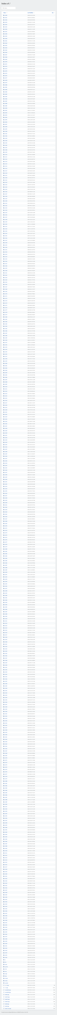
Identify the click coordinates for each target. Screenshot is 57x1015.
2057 (5, 31)
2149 (5, 245)
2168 (5, 289)
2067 (5, 54)
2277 (5, 542)
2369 (5, 755)
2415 (5, 862)
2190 (5, 340)
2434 (5, 906)
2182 (5, 321)
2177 (5, 310)
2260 (5, 502)
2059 (5, 36)
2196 (5, 354)
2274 (5, 535)
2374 (5, 767)
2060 (5, 38)
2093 (5, 115)
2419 (5, 871)
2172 (5, 298)
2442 (5, 925)
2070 (5, 61)
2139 (5, 221)
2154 (5, 256)
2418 (5, 869)
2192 (5, 344)
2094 (5, 117)
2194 (5, 349)
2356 (5, 725)
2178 (5, 312)
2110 (5, 154)
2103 (5, 138)
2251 (5, 481)
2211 (5, 388)
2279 (5, 546)
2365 (5, 746)
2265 (5, 514)
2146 (5, 238)
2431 (5, 899)
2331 (5, 667)
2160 (5, 270)
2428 (5, 892)
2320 (5, 641)
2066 (5, 52)
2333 (5, 672)
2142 (5, 228)
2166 (5, 284)
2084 (5, 94)
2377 (5, 774)
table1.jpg (6, 994)
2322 (5, 646)
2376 (5, 771)
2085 (5, 96)
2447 (5, 936)
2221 (5, 412)
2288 (5, 567)
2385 (5, 792)
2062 (5, 43)
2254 (5, 488)
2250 (5, 479)
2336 (5, 679)
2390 (5, 804)
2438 (5, 915)
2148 (5, 242)
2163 (5, 277)
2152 (5, 252)
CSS (5, 969)
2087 (5, 101)
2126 (5, 191)
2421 (5, 876)
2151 (5, 249)
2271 (5, 528)
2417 (5, 867)
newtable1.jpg (7, 990)
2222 (5, 414)
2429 (5, 894)
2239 (5, 453)
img (5, 971)
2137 (5, 217)
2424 (5, 883)
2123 (5, 184)
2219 (5, 407)
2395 (5, 815)
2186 (5, 330)
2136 (5, 214)
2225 (5, 421)
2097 (5, 124)
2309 (5, 616)
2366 (5, 748)
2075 (5, 73)
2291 (5, 574)
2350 (5, 711)
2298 (5, 590)
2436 (5, 911)
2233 (5, 440)
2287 (5, 565)
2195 (5, 351)
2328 (5, 660)
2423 (5, 880)
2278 (5, 544)
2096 (5, 122)
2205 (5, 375)
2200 (5, 363)
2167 (5, 286)
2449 (5, 941)
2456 (5, 957)
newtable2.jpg (7, 992)
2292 (5, 576)
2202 (5, 368)
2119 (5, 175)
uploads (5, 983)
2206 (5, 377)
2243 (5, 463)
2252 (5, 484)
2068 (5, 57)
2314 (5, 627)
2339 (5, 685)
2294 (5, 581)
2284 (5, 558)
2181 (5, 319)
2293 (5, 579)
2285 (5, 560)
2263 (5, 509)
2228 (5, 428)
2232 (5, 437)
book (5, 964)
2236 (5, 446)
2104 (5, 140)
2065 (5, 50)
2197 (5, 356)
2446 (5, 934)
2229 (5, 430)
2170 (5, 293)
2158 (5, 265)
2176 (5, 307)
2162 (5, 275)
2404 (5, 836)
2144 (5, 233)
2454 (5, 952)
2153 (5, 254)
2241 (5, 458)
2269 (5, 523)
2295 (5, 583)
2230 (5, 433)
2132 (5, 205)
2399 (5, 825)
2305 (5, 607)
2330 (5, 665)
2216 (5, 400)
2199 (5, 361)
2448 (5, 938)
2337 (5, 681)
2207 (5, 379)
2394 (5, 813)
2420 (5, 873)
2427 (5, 890)
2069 (5, 59)
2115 (5, 166)
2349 (5, 709)
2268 (5, 521)
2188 (5, 335)
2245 (5, 467)
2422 (5, 878)
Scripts (5, 978)
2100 (5, 131)
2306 (5, 609)
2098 (5, 126)
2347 (5, 704)
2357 (5, 727)
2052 (5, 19)
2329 (5, 662)
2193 (5, 347)
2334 (5, 674)
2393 (5, 811)
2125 (5, 189)
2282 (5, 553)
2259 (5, 500)
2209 (5, 384)
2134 (5, 210)
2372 (5, 762)
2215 (5, 398)
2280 (5, 549)
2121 (5, 180)
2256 (5, 493)
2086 (5, 98)
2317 (5, 634)
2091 (5, 110)
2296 (5, 586)
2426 (5, 887)
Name (4, 12)
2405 (5, 839)
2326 (5, 655)
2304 (5, 604)
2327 (5, 658)
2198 (5, 358)
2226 (5, 423)
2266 (5, 516)
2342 (5, 692)
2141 (5, 226)
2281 (5, 551)
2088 (5, 103)
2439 (5, 918)
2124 (5, 187)
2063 (5, 45)
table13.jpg (6, 996)
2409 (5, 848)
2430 (5, 897)
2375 (5, 769)
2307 (5, 611)
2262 (5, 507)
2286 (5, 562)
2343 (5, 695)
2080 (5, 84)
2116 (5, 168)
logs (5, 976)
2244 (5, 465)
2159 (5, 268)
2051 (5, 17)
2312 (5, 623)
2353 (5, 718)
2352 (5, 716)
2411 (5, 853)
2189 (5, 337)
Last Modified (30, 12)
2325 (5, 653)
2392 (5, 808)
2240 (5, 456)
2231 (5, 435)
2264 (5, 511)
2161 (5, 272)
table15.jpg (6, 1001)
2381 (5, 783)
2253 (5, 486)
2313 (5, 625)
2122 (5, 182)
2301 (5, 597)
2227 (5, 426)
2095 (5, 119)
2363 (5, 741)
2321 (5, 644)
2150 (5, 247)
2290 (5, 572)
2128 (5, 196)
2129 (5, 198)
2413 (5, 857)
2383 (5, 788)
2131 (5, 203)
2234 (5, 442)
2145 (5, 235)
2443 (5, 927)
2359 (5, 732)
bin (4, 962)
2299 (5, 593)
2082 (5, 89)
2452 (5, 948)
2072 (5, 66)
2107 (5, 147)
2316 (5, 632)
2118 (5, 173)
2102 (5, 135)
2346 (5, 702)
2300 (5, 595)
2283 (5, 556)
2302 (5, 600)
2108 (5, 149)
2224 (5, 419)
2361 (5, 737)
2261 (5, 504)
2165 (5, 282)
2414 (5, 860)
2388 (5, 799)
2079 (5, 82)
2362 (5, 739)
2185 (5, 328)
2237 (5, 449)
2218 (5, 405)
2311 (5, 621)
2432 (5, 901)
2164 (5, 279)
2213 (5, 393)
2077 (5, 77)
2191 (5, 342)
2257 (5, 495)
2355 (5, 723)
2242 (5, 460)
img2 (5, 973)
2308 (5, 614)
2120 (5, 177)
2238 (5, 451)
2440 (5, 920)
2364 (5, 744)
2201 (5, 365)
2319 (5, 639)
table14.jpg (6, 999)
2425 (5, 885)
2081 (5, 87)
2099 (5, 129)
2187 (5, 333)
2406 (5, 841)
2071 (5, 64)
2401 (5, 829)
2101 (5, 133)
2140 (5, 224)
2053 (5, 22)
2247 (5, 472)
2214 (5, 395)
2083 (5, 91)
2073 (5, 68)
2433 (5, 904)
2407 (5, 843)
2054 (5, 24)
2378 (5, 776)
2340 (5, 688)
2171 (5, 296)
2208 (5, 381)
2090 (5, 108)
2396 (5, 818)
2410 (5, 850)
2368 (5, 753)
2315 (5, 630)
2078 (5, 80)
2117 (5, 170)
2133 (5, 207)
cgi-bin (5, 966)
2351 (5, 713)
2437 (5, 913)
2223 (5, 416)
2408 (5, 846)
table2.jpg (6, 1003)
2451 (5, 945)
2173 (5, 300)
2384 (5, 790)
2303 (5, 602)
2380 (5, 781)
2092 (5, 112)
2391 (5, 806)
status (5, 980)
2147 (5, 240)
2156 (5, 261)
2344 (5, 697)
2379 (5, 778)
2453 (5, 950)
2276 (5, 539)
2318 (5, 637)
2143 (5, 231)
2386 (5, 795)
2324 (5, 651)
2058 (5, 33)
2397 (5, 820)
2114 (5, 163)
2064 (5, 47)
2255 (5, 491)
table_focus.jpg (7, 1008)
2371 (5, 760)
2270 (5, 525)
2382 (5, 785)
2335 (5, 676)
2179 (5, 314)
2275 (5, 537)
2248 (5, 474)
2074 (5, 71)
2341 (5, 690)
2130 (5, 200)
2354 (5, 720)
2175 (5, 305)
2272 (5, 530)
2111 (5, 156)
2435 (5, 908)
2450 (5, 943)
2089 (5, 105)
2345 (5, 699)
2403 (5, 834)
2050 (5, 15)
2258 (5, 498)
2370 (5, 757)
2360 (5, 734)
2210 (5, 386)
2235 (5, 444)
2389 (5, 802)
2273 (5, 532)
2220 (5, 409)
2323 (5, 648)
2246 (5, 470)
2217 (5, 402)
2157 (5, 263)
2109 (5, 152)
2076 (5, 75)
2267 (5, 518)
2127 (5, 194)
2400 (5, 827)
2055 (5, 26)
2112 (5, 159)
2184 (5, 326)
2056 (5, 29)
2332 (5, 669)
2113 (5, 161)
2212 (5, 391)
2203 (5, 370)
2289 (5, 569)
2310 (5, 618)
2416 (5, 864)
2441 (5, 922)
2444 (5, 929)
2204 (5, 372)
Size (53, 12)
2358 (5, 730)
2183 (5, 323)
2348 (5, 706)
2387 (5, 797)
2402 (5, 832)
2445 (5, 931)
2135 (5, 212)
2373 (5, 764)
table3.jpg (6, 1006)
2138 (5, 219)
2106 (5, 145)
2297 (5, 588)
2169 (5, 291)
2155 (5, 258)
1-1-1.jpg (6, 985)
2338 (5, 683)
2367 (5, 750)
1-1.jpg (5, 987)
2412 (5, 855)
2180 (5, 317)
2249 (5, 477)
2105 (5, 142)
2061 (5, 40)
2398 (5, 822)
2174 (5, 303)
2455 (5, 955)
